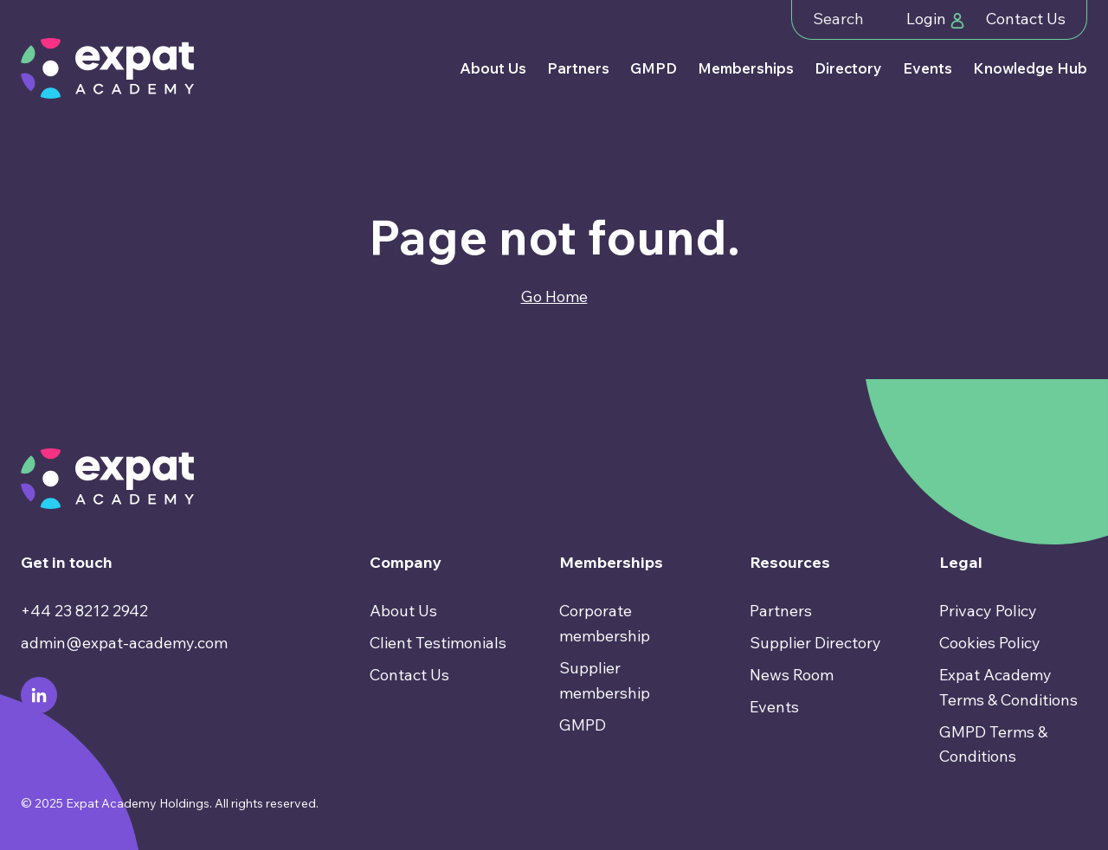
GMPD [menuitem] (582, 725)
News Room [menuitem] (792, 675)
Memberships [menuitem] (611, 562)
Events (927, 68)
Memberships (746, 68)
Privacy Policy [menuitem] (988, 611)
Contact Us (1026, 19)
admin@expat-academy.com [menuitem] (124, 643)
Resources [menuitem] (790, 562)
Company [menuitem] (405, 562)
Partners (578, 68)
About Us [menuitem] (403, 611)
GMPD (653, 68)
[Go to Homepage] (107, 68)
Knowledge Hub (1030, 68)
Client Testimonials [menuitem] (438, 643)
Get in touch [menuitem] (67, 562)
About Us (493, 68)
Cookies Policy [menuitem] (989, 643)
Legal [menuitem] (960, 562)
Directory (848, 68)
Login (935, 19)
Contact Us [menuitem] (409, 675)
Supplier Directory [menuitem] (815, 643)
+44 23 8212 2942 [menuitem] (84, 611)
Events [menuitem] (774, 707)
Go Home (554, 296)
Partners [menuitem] (781, 611)
